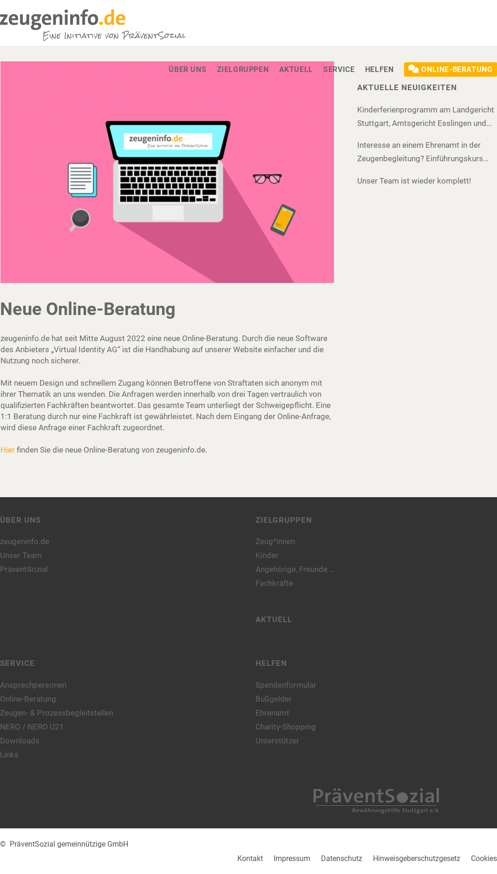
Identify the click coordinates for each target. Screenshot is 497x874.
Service (17, 663)
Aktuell (273, 619)
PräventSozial (24, 569)
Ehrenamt (272, 712)
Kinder (266, 555)
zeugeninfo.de (24, 541)
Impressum (292, 858)
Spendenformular (285, 685)
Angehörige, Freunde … (294, 569)
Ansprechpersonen (33, 685)
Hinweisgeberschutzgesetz (416, 858)
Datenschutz (341, 858)
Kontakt (250, 858)
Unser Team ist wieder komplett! (414, 180)
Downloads (19, 740)
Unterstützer (277, 740)
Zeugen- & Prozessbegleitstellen (56, 712)
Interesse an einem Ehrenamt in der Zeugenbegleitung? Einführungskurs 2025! (420, 152)
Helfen (271, 663)
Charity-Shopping (285, 726)
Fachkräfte (274, 583)
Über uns (20, 520)
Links (9, 754)
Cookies (484, 858)
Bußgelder (273, 698)
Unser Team (21, 555)
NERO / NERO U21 (32, 726)
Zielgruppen (283, 520)
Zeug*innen (275, 541)
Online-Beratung (28, 698)
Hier (7, 449)
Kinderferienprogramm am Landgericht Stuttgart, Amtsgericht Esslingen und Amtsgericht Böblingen (425, 117)
